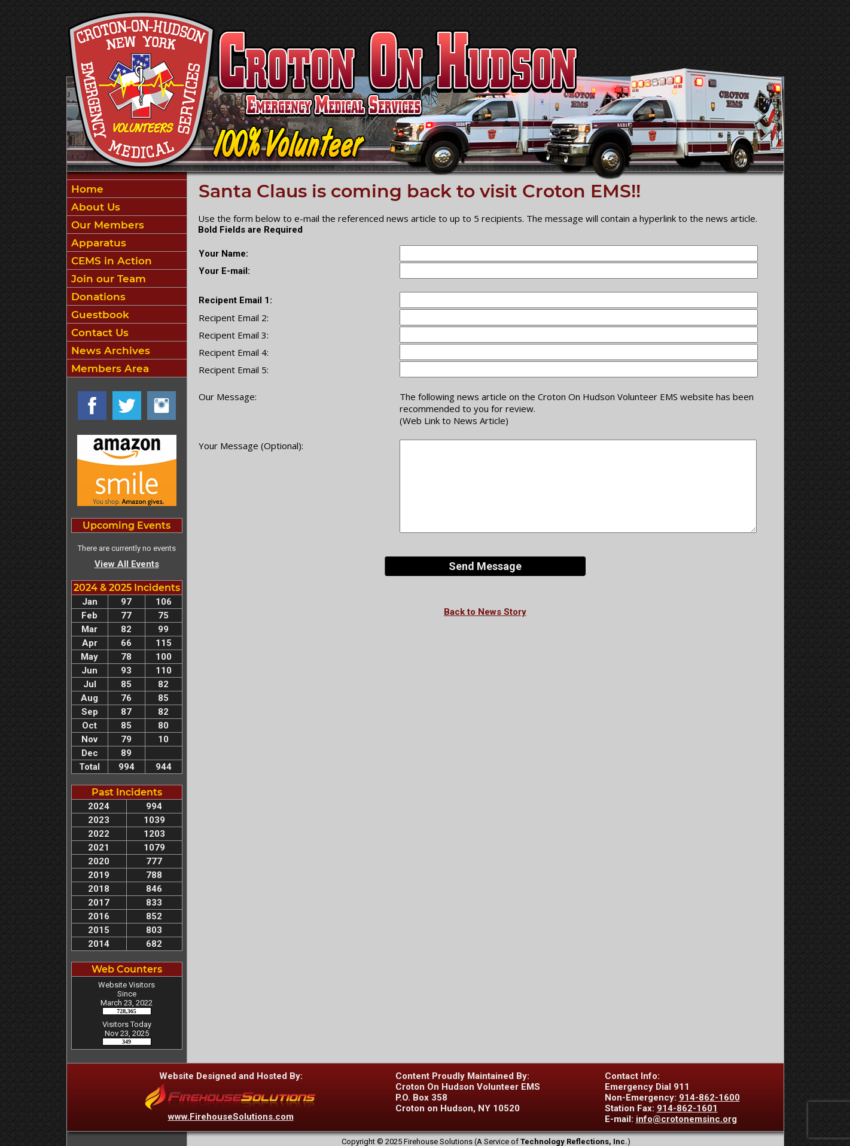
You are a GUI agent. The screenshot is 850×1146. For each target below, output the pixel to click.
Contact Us (98, 333)
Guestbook (98, 315)
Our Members (106, 225)
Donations (97, 297)
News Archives (109, 350)
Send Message (485, 566)
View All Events (127, 564)
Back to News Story (485, 611)
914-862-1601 (687, 1108)
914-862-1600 (709, 1097)
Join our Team (107, 279)
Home (85, 189)
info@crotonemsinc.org (686, 1119)
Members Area (108, 368)
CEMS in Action (110, 261)
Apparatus (97, 243)
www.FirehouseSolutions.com (231, 1116)
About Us (94, 207)
